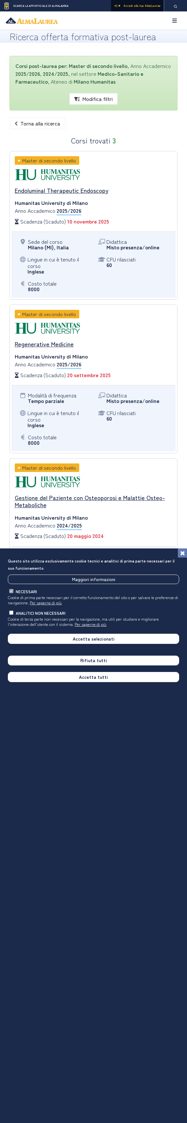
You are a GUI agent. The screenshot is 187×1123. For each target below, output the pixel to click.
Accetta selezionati (94, 639)
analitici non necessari (40, 613)
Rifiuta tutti (93, 661)
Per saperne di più (46, 603)
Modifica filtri (93, 99)
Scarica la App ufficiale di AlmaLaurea (35, 6)
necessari (26, 592)
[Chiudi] (182, 553)
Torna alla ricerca (37, 123)
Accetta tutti (93, 677)
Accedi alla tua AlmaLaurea (137, 6)
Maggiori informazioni (93, 580)
